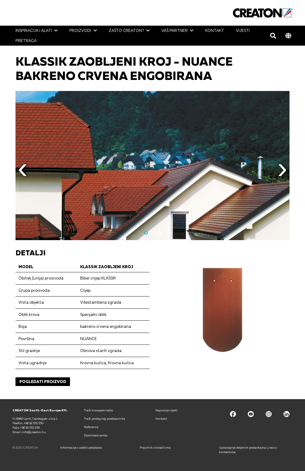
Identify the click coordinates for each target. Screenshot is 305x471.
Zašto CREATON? (126, 30)
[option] (152, 165)
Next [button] (282, 173)
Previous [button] (22, 173)
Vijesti (243, 30)
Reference (91, 427)
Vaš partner (174, 30)
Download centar (96, 435)
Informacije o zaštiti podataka (81, 447)
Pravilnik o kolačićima (155, 447)
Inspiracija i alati (33, 30)
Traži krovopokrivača (98, 410)
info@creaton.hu (34, 432)
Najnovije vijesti (166, 410)
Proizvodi (80, 30)
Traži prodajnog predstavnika (104, 418)
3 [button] (159, 233)
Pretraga (26, 40)
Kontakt (214, 30)
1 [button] (146, 233)
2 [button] (152, 233)
